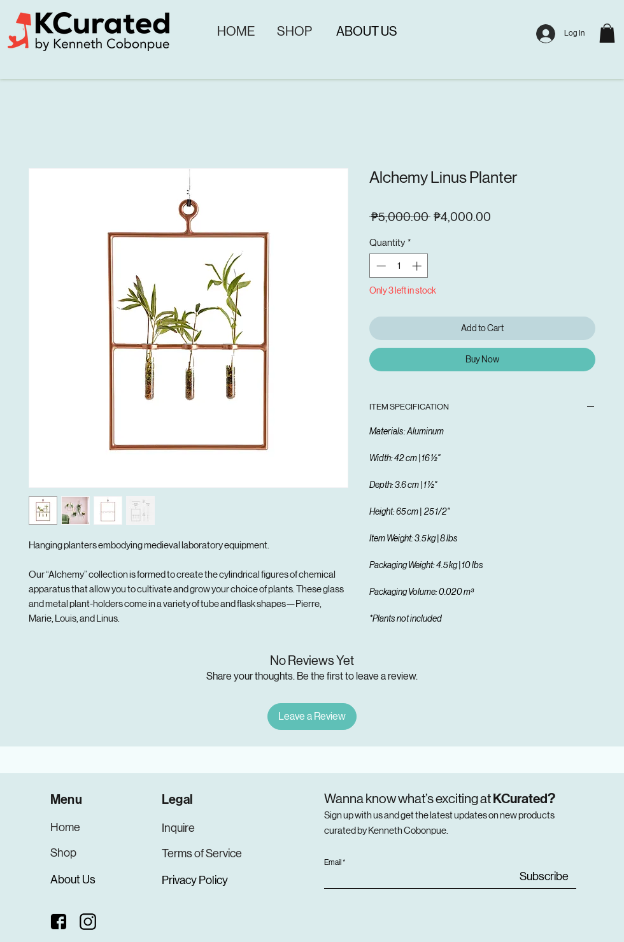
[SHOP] (294, 31)
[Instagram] (88, 921)
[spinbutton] (398, 266)
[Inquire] (179, 827)
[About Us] (73, 879)
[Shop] (63, 852)
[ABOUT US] (366, 31)
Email (332, 862)
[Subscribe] (544, 877)
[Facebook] (58, 921)
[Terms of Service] (203, 853)
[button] (607, 33)
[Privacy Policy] (196, 880)
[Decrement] (379, 266)
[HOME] (235, 31)
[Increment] (418, 266)
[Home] (67, 827)
